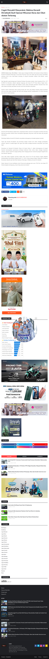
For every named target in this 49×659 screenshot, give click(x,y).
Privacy (40, 656)
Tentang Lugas (4, 592)
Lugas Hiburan (4, 540)
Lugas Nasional (4, 531)
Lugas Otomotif (4, 558)
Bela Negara (3, 527)
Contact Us (45, 656)
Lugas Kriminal (4, 550)
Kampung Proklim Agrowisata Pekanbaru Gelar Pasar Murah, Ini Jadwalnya (24, 511)
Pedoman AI (3, 594)
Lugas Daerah (4, 535)
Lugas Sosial (3, 568)
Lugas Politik (3, 566)
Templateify (8, 656)
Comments (40, 456)
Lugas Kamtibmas (4, 546)
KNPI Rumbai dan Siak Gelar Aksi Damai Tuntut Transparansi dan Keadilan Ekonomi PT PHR (27, 607)
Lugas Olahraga (4, 556)
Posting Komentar (5, 209)
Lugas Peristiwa (4, 564)
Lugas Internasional (5, 544)
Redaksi (2, 588)
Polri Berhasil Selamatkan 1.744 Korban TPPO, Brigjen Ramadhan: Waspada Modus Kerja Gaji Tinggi (27, 466)
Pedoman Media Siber (5, 590)
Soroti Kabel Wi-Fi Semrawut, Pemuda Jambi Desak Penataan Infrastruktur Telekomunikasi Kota (27, 460)
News (2, 572)
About (35, 656)
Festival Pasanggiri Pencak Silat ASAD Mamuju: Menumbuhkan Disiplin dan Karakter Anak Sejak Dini (27, 613)
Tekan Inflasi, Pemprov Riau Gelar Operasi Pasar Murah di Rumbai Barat (23, 516)
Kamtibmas (3, 529)
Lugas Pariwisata (4, 560)
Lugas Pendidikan (4, 562)
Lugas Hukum (4, 542)
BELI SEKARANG (12, 312)
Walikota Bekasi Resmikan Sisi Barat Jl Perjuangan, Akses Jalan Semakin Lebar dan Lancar (27, 471)
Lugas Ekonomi (4, 538)
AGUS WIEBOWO (22, 197)
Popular (9, 456)
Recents (24, 456)
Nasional (3, 570)
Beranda (2, 7)
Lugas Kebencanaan (5, 548)
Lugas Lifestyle (4, 552)
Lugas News (7, 7)
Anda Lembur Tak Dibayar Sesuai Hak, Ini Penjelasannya (20, 505)
